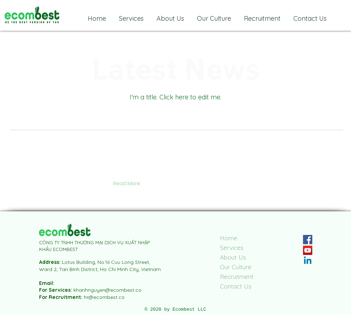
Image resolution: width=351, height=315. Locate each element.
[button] (126, 183)
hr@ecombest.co (104, 297)
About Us (233, 257)
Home (228, 238)
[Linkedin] (307, 261)
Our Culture (235, 267)
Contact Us (235, 286)
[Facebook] (307, 239)
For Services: (56, 290)
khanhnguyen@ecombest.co (107, 290)
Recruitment (237, 276)
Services (232, 247)
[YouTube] (307, 250)
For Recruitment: (61, 297)
